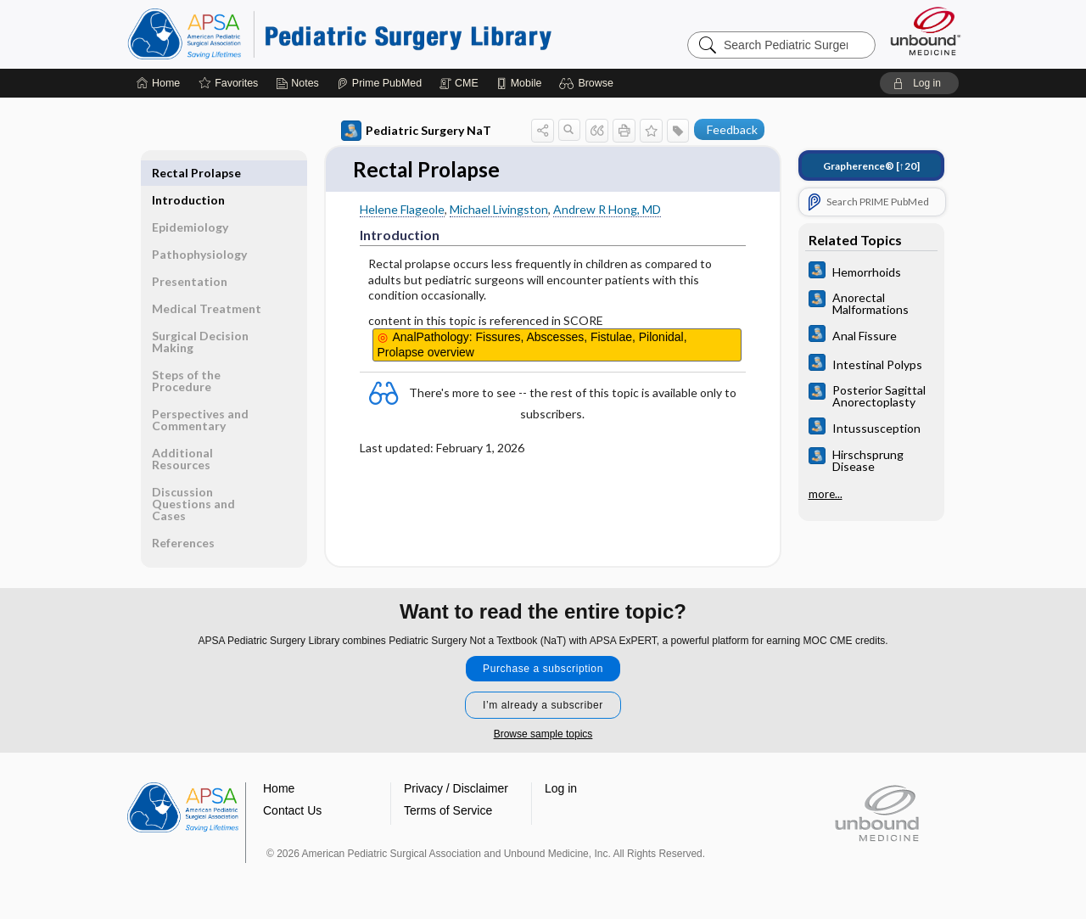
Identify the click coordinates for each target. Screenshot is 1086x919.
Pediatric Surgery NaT (416, 130)
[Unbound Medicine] (925, 31)
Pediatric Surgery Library (339, 33)
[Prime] (379, 83)
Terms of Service (448, 811)
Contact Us (292, 811)
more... (825, 493)
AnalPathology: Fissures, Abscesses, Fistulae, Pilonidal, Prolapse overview (532, 345)
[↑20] (871, 166)
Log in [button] (561, 789)
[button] (588, 83)
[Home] (158, 83)
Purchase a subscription (543, 669)
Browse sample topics (543, 735)
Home (278, 789)
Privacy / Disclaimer (456, 789)
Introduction (188, 172)
